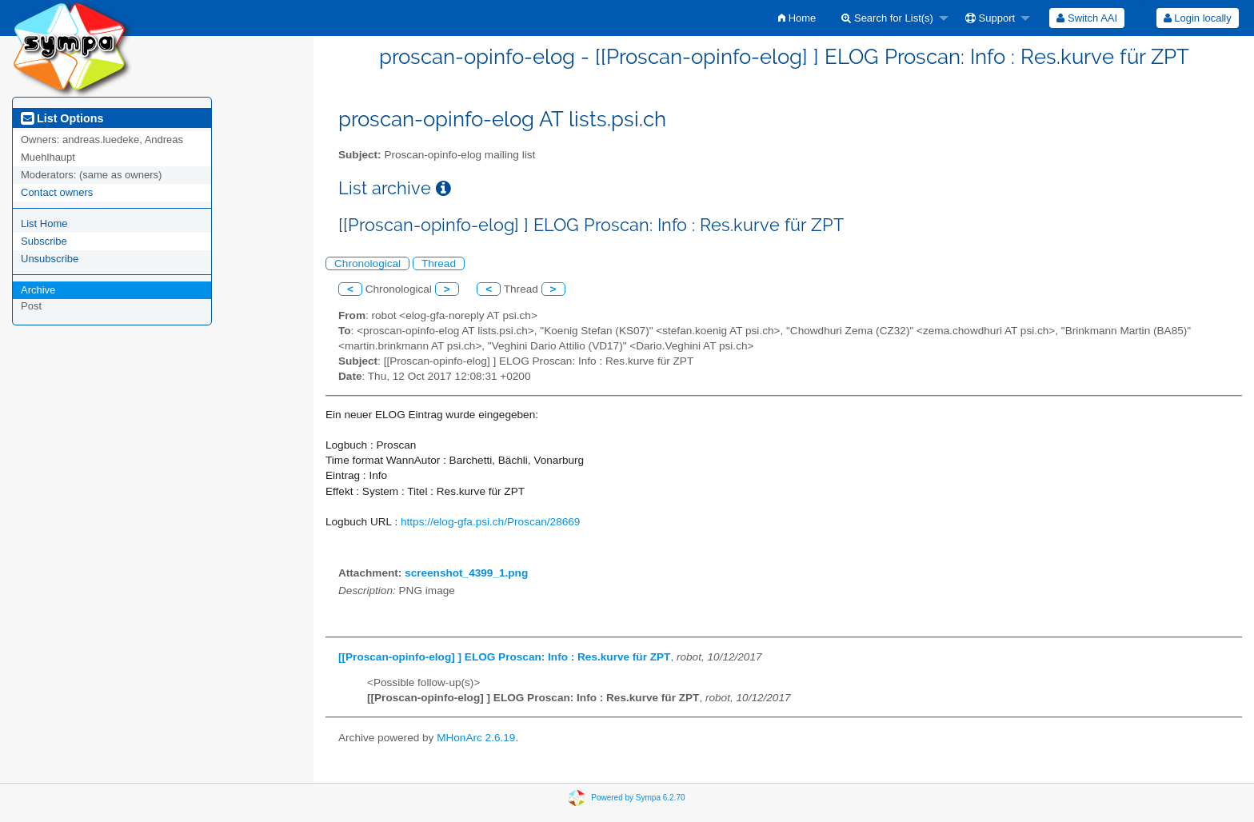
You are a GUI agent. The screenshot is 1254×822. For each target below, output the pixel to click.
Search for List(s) (887, 18)
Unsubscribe (49, 259)
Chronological (367, 263)
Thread (438, 263)
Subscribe (44, 241)
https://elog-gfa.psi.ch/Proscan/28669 (490, 522)
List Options (62, 118)
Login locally (1198, 18)
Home (797, 18)
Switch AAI (1086, 18)
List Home (44, 223)
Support (990, 18)
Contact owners (57, 192)
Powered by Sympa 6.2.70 (638, 797)
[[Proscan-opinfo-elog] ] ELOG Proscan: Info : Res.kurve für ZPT (504, 657)
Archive (38, 290)
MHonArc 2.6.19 (476, 738)
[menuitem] (797, 18)
